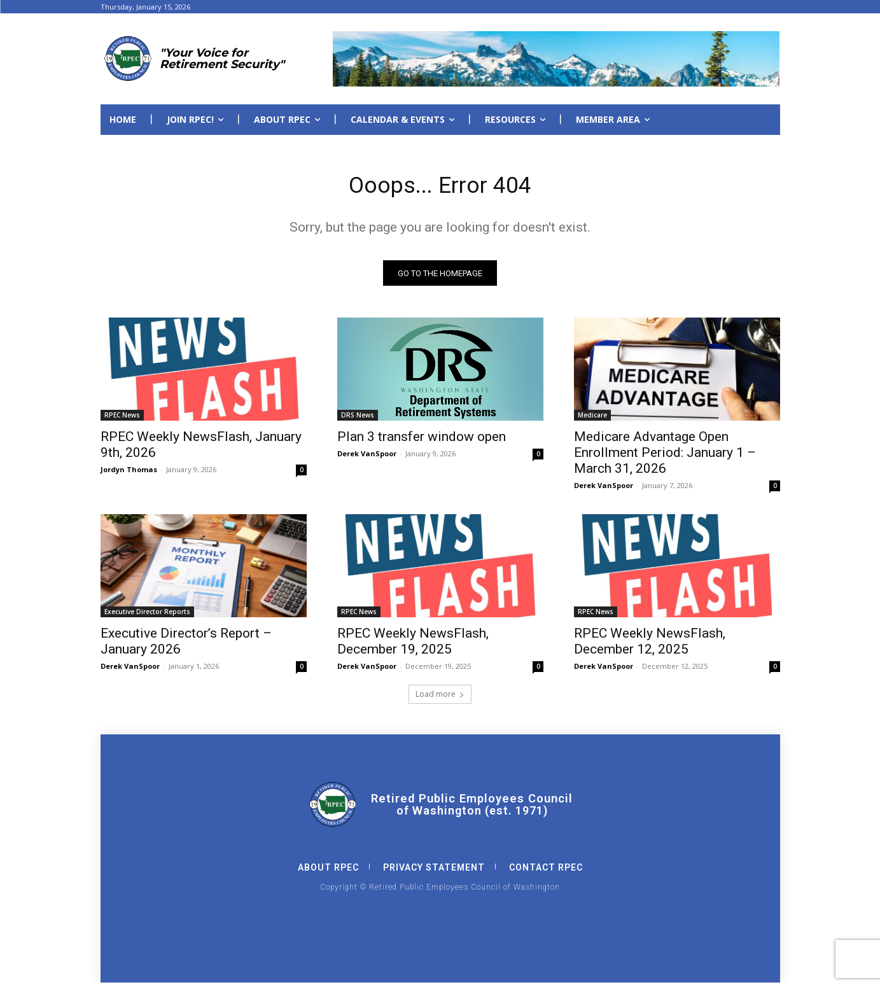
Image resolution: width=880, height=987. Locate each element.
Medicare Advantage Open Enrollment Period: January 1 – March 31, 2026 (665, 456)
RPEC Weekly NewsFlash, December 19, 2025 (413, 645)
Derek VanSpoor (366, 458)
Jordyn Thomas (129, 474)
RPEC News (122, 419)
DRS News (357, 419)
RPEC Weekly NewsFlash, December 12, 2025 (649, 645)
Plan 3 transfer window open (421, 441)
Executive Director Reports (147, 616)
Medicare (592, 419)
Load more (440, 698)
